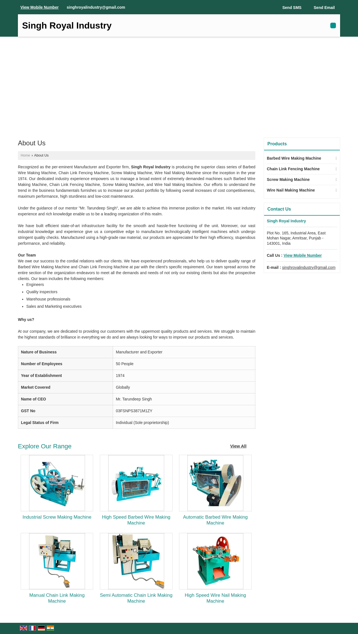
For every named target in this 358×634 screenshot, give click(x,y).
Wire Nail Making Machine (291, 190)
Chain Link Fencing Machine (293, 169)
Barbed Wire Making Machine (294, 158)
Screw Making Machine (288, 179)
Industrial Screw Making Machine (57, 517)
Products (277, 143)
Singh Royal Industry (67, 25)
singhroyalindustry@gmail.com (96, 7)
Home (25, 155)
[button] (39, 7)
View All (238, 446)
